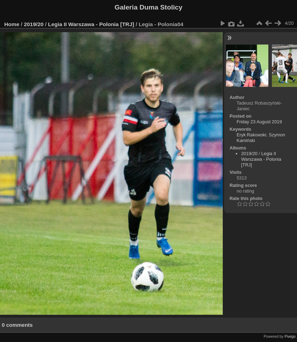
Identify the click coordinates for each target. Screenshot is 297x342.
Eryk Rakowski (251, 134)
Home (11, 24)
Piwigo (290, 336)
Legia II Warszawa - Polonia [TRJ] (91, 24)
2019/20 (34, 24)
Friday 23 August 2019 (259, 121)
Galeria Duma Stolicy (148, 7)
